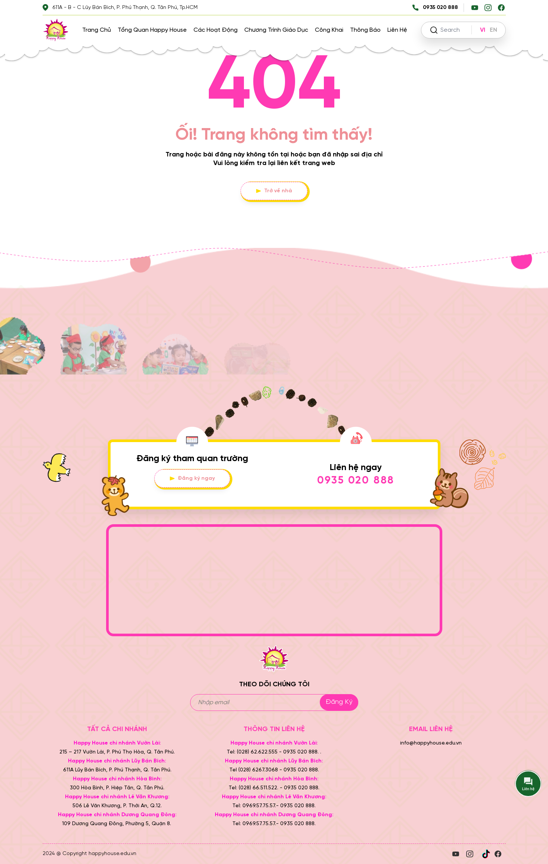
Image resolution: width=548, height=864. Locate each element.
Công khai (329, 30)
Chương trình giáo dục (276, 30)
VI (482, 30)
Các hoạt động (215, 30)
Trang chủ (96, 30)
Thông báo (365, 30)
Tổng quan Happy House (152, 30)
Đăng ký (339, 702)
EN (493, 30)
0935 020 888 (356, 480)
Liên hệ (397, 30)
